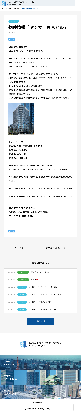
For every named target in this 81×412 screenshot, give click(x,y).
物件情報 (13, 21)
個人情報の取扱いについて (40, 402)
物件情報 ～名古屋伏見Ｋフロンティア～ (45, 309)
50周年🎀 (34, 280)
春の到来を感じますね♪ (40, 272)
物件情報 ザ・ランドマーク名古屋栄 (43, 287)
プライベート (23, 272)
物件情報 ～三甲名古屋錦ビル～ (41, 302)
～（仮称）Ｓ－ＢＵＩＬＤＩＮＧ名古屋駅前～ (46, 294)
